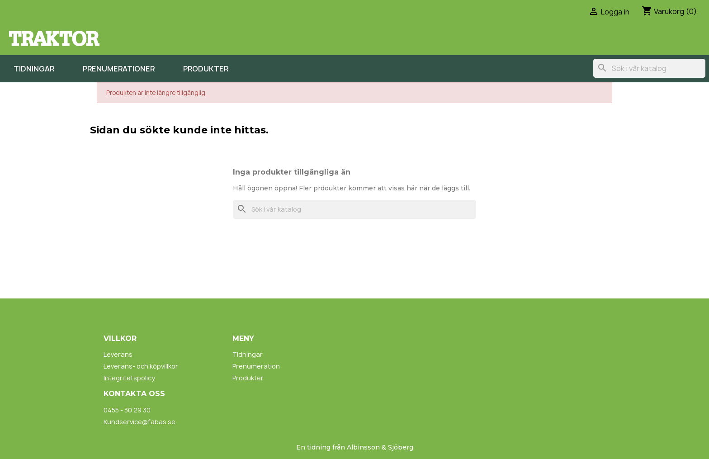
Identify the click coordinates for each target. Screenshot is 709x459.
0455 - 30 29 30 (127, 410)
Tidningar (34, 69)
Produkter (205, 69)
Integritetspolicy (129, 378)
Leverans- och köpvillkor (141, 366)
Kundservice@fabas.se (139, 421)
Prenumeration (256, 366)
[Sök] (649, 68)
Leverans (118, 354)
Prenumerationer (119, 69)
